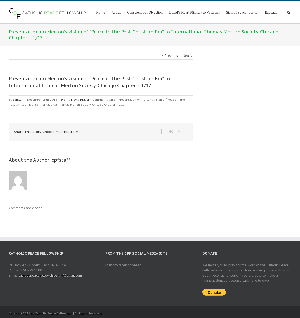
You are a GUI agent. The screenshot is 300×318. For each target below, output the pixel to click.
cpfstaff (18, 99)
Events (65, 99)
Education (272, 12)
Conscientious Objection (145, 12)
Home (100, 12)
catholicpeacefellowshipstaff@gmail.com (50, 275)
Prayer (84, 99)
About (116, 12)
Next (186, 55)
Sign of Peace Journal (242, 12)
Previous (171, 55)
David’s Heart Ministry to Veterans (194, 12)
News (75, 99)
